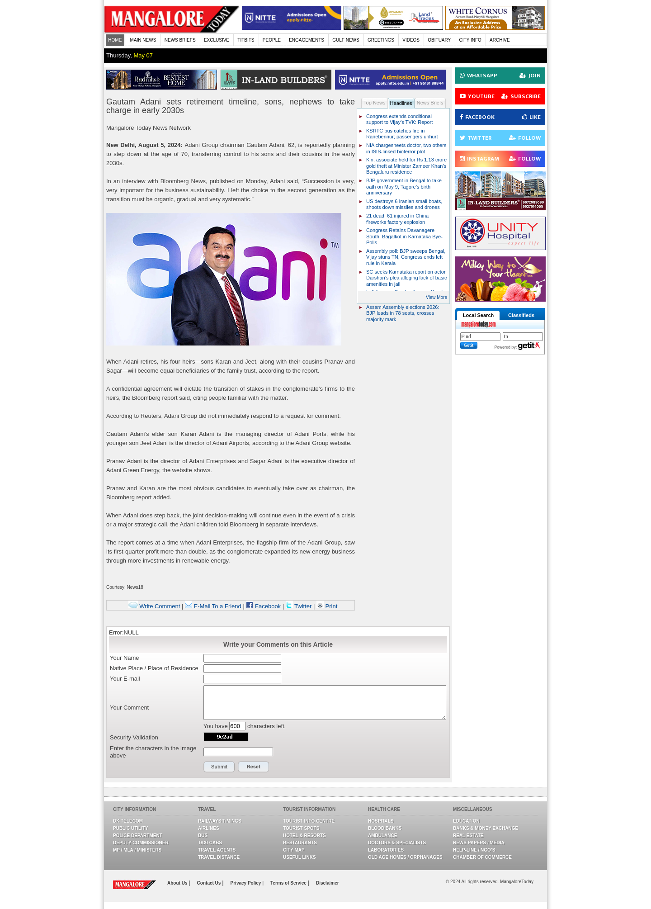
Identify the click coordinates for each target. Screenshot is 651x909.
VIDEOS (411, 40)
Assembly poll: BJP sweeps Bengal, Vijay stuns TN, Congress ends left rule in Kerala (405, 257)
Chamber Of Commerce (482, 857)
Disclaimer (327, 883)
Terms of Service (289, 883)
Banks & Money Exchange (485, 828)
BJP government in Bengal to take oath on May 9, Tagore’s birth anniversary (404, 186)
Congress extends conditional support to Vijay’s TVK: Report (399, 119)
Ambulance (382, 835)
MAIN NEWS (143, 40)
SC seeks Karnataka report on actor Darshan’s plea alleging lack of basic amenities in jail (406, 278)
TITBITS (245, 40)
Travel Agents (217, 849)
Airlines (208, 828)
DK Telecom (128, 821)
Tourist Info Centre (309, 821)
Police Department (137, 835)
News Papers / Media (479, 842)
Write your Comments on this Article (278, 644)
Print (326, 606)
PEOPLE (272, 40)
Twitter (299, 606)
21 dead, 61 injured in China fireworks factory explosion (397, 219)
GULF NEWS (345, 40)
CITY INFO (470, 40)
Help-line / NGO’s (474, 849)
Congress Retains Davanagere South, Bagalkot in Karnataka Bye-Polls (404, 236)
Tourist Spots (301, 828)
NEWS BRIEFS (180, 40)
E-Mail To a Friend (213, 606)
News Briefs (430, 102)
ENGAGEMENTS (306, 40)
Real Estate (468, 835)
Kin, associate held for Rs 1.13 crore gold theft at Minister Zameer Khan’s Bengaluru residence (406, 166)
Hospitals (380, 821)
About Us (178, 883)
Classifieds (521, 315)
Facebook (263, 606)
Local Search (478, 315)
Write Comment (154, 606)
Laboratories (386, 849)
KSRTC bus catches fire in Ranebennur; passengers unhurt (402, 134)
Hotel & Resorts (304, 835)
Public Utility (130, 828)
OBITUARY (439, 40)
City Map (294, 849)
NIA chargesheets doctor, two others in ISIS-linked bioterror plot (406, 148)
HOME (115, 40)
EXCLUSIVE (216, 40)
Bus (203, 835)
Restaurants (300, 842)
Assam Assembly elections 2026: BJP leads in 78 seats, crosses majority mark (402, 313)
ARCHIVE (499, 40)
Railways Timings (219, 821)
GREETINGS (381, 40)
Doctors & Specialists (397, 842)
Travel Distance (219, 857)
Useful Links (299, 857)
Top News (374, 102)
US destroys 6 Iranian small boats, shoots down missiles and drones (404, 204)
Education (466, 821)
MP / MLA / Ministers (137, 849)
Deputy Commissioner (141, 842)
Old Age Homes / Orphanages (405, 857)
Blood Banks (384, 828)
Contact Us (209, 883)
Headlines (401, 103)
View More (436, 297)
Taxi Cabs (210, 842)
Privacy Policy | (247, 883)
